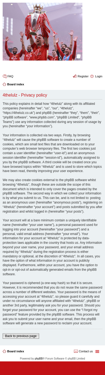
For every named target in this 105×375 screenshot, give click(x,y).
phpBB (39, 358)
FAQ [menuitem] (10, 76)
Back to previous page (21, 336)
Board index (15, 351)
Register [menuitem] (83, 76)
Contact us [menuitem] (86, 351)
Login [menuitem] (98, 76)
